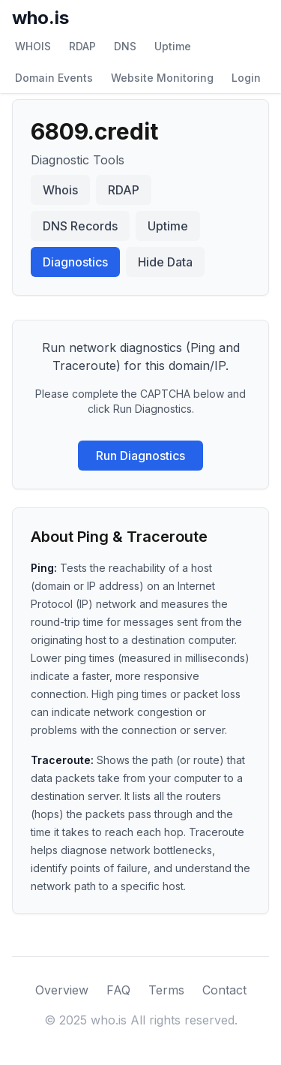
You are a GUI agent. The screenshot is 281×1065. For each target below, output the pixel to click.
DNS (125, 46)
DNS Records (80, 225)
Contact (224, 989)
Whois (60, 189)
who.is (40, 18)
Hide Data (165, 261)
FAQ (118, 989)
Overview (61, 989)
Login (246, 77)
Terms (166, 989)
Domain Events (54, 77)
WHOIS (33, 46)
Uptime (172, 46)
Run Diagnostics (140, 455)
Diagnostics (75, 261)
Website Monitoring (162, 77)
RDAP (82, 46)
